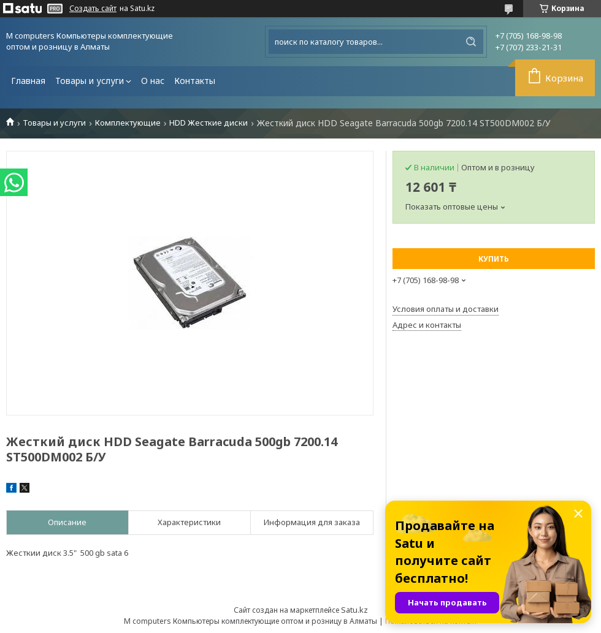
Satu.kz (354, 609)
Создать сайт (93, 8)
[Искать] (471, 41)
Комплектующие (128, 123)
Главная (28, 80)
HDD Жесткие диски (208, 123)
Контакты (194, 80)
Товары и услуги (89, 80)
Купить (493, 259)
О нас (152, 80)
